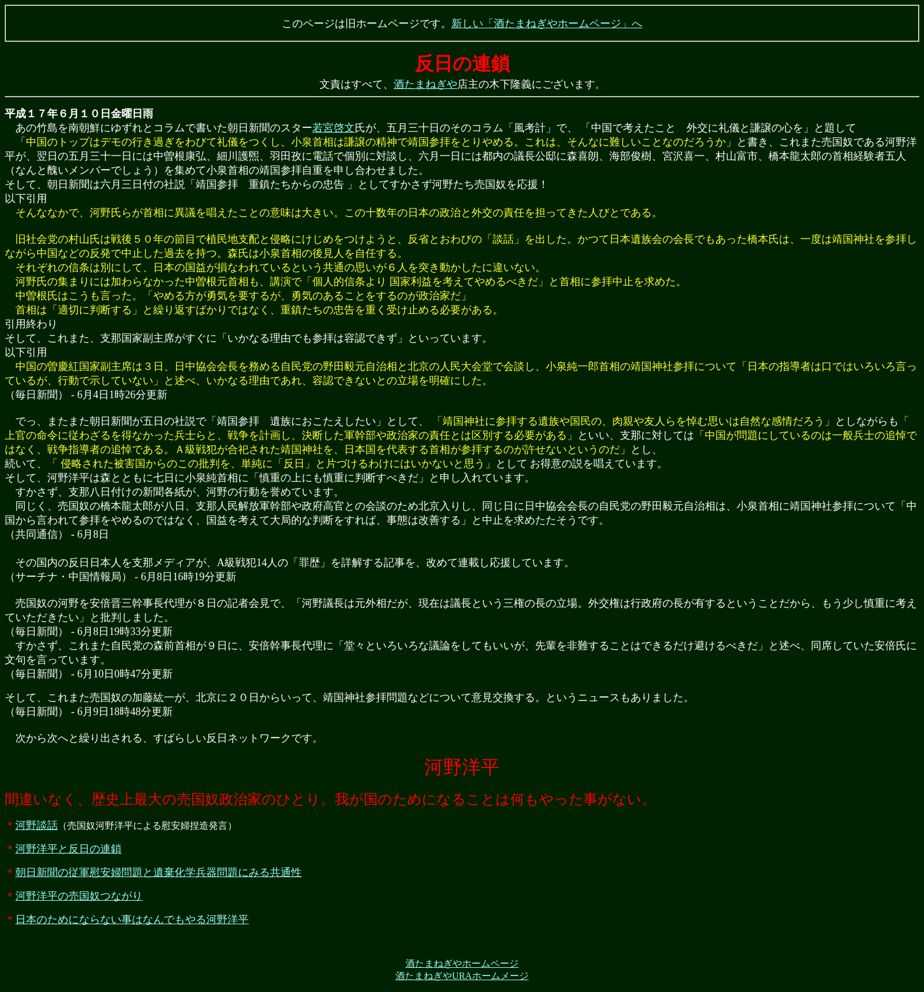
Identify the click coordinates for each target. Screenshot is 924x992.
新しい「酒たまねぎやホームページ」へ (546, 23)
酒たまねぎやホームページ (462, 963)
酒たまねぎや (425, 84)
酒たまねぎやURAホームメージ (462, 976)
